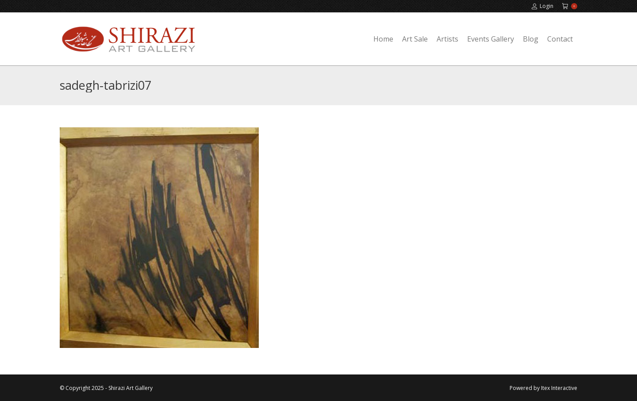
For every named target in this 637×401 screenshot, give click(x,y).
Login (542, 6)
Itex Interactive (559, 388)
